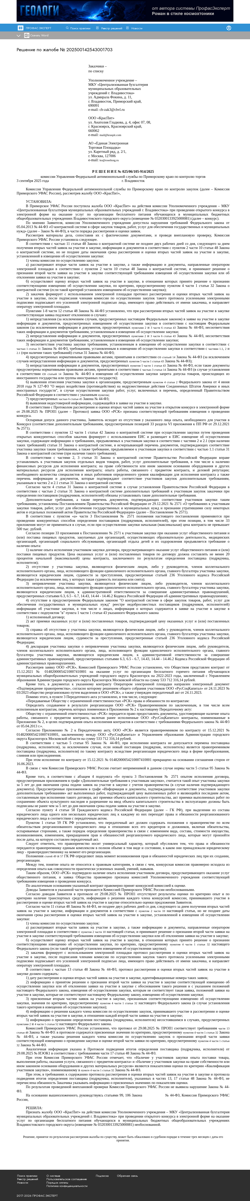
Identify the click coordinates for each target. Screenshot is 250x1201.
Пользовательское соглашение (66, 1179)
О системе (53, 1176)
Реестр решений (111, 28)
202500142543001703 (89, 49)
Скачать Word (39, 35)
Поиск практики (80, 28)
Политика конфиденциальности (67, 1186)
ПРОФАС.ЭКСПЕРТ (38, 28)
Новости (136, 28)
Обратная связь (127, 1176)
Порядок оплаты (57, 1182)
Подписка (102, 1176)
